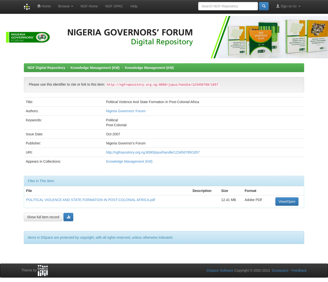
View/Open (287, 202)
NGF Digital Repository (46, 68)
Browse (65, 6)
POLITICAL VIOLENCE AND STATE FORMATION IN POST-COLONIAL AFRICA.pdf (90, 200)
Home (44, 6)
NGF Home (89, 6)
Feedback (299, 270)
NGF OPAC (114, 6)
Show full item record (43, 217)
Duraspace (280, 270)
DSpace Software (220, 270)
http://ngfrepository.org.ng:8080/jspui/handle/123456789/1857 (153, 152)
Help (133, 6)
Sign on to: (288, 6)
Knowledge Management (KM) (95, 68)
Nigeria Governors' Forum (126, 111)
